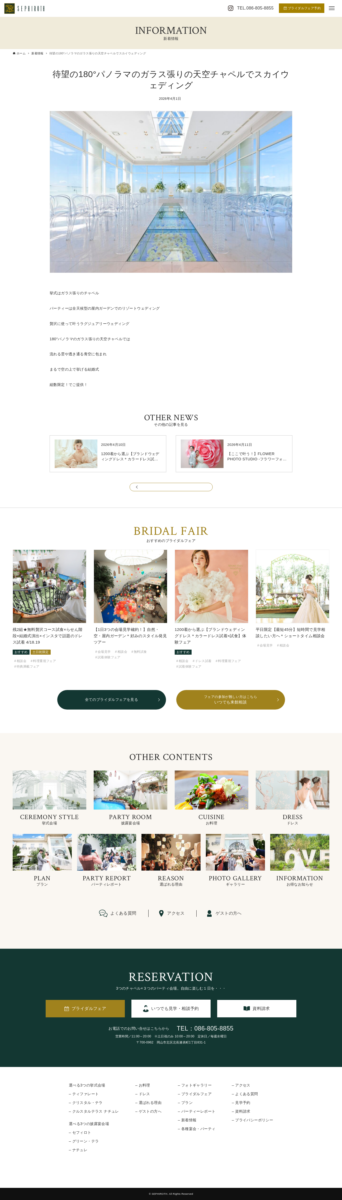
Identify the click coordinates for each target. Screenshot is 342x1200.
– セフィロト (80, 1132)
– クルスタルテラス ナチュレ (94, 1111)
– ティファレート (84, 1094)
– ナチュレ (78, 1150)
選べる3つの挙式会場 (87, 1085)
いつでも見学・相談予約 (175, 1008)
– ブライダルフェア (195, 1094)
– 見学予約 (241, 1102)
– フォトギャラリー (195, 1085)
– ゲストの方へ (148, 1111)
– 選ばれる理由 (148, 1102)
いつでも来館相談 (230, 699)
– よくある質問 (245, 1094)
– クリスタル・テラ (86, 1102)
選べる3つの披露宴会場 (89, 1124)
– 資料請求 (241, 1111)
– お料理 (142, 1085)
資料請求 (261, 1008)
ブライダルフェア (89, 1008)
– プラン (185, 1102)
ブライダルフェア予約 (302, 8)
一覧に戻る (171, 490)
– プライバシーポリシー (252, 1120)
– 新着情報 (187, 1120)
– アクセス (241, 1085)
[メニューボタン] (331, 8)
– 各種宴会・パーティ (196, 1129)
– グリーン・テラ (84, 1141)
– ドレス (142, 1094)
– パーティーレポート (196, 1111)
